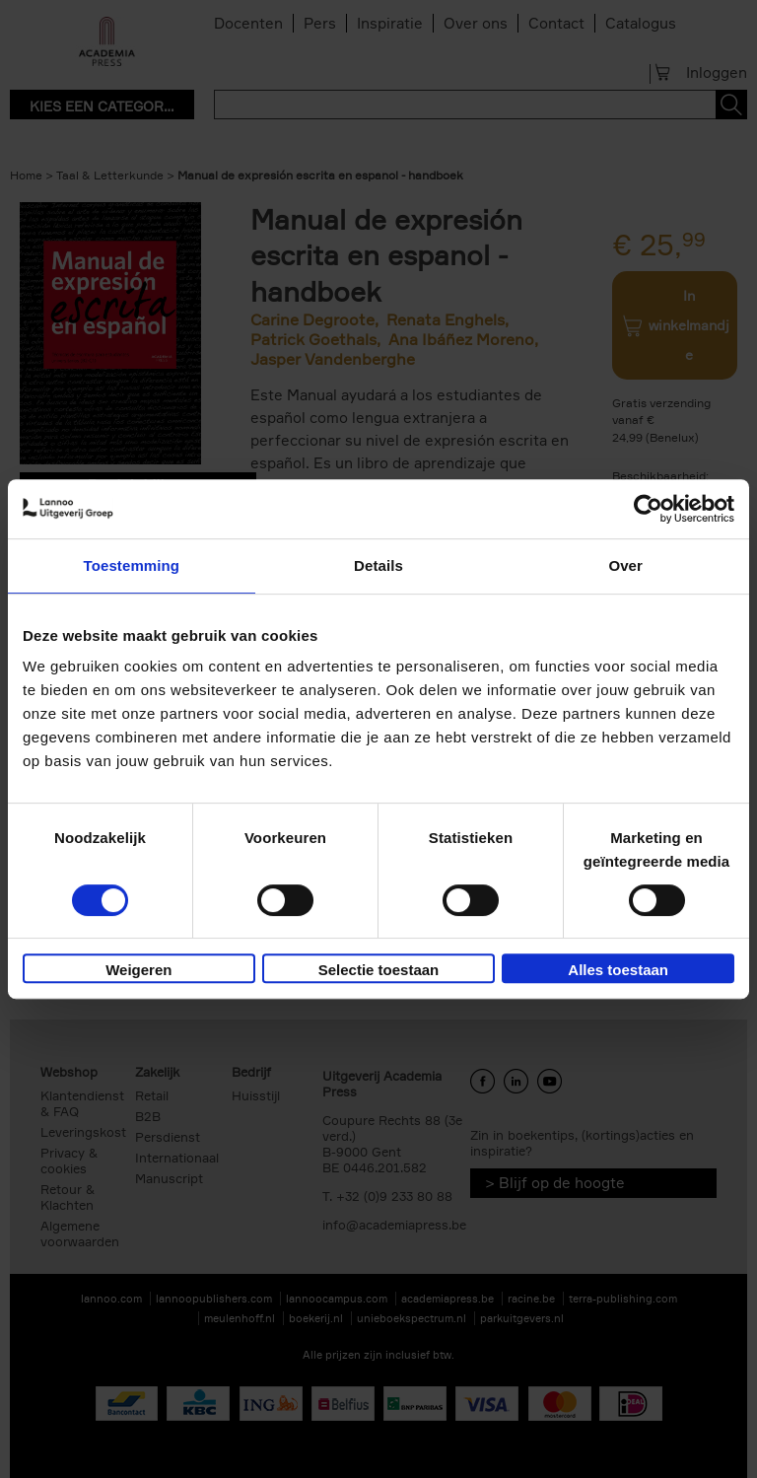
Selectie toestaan (379, 969)
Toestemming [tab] (132, 565)
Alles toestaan (618, 969)
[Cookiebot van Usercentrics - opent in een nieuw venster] (648, 509)
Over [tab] (625, 565)
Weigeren (138, 969)
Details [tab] (378, 565)
